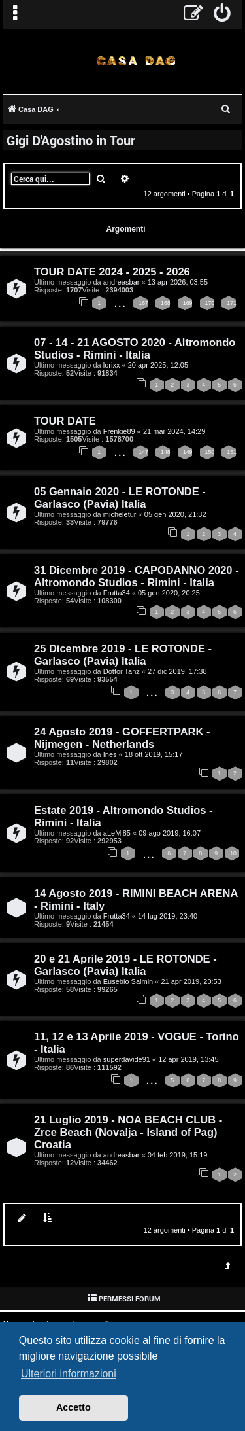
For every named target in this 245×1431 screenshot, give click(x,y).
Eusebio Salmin (128, 981)
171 (232, 303)
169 (188, 303)
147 (143, 452)
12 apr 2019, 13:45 (188, 1059)
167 (143, 303)
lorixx (111, 365)
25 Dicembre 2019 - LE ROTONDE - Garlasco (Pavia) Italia (123, 655)
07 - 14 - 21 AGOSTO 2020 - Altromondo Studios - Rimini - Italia (134, 348)
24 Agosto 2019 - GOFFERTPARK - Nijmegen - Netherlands (122, 738)
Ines (110, 754)
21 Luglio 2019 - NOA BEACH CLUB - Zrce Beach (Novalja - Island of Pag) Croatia (128, 1132)
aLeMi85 (117, 833)
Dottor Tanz (121, 671)
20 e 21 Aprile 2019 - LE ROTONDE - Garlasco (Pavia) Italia (125, 965)
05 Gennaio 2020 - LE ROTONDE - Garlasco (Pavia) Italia (120, 498)
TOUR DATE (65, 421)
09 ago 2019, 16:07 (170, 833)
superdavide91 (126, 1059)
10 (233, 853)
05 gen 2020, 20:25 (169, 593)
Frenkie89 (119, 431)
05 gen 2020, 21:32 (175, 514)
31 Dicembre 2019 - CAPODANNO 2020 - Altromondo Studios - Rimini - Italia (136, 576)
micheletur (120, 514)
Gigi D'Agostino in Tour (71, 140)
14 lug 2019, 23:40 (167, 916)
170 (210, 303)
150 (210, 452)
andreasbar (121, 282)
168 (166, 303)
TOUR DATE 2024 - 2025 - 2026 (112, 271)
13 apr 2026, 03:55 (178, 282)
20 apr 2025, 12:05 (158, 365)
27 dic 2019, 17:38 (177, 671)
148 (166, 452)
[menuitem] (222, 14)
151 (232, 452)
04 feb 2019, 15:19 (178, 1155)
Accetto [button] (73, 1407)
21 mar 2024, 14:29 (174, 431)
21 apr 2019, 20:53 (191, 981)
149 (188, 452)
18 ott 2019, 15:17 (154, 754)
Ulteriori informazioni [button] (68, 1373)
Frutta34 (116, 593)
